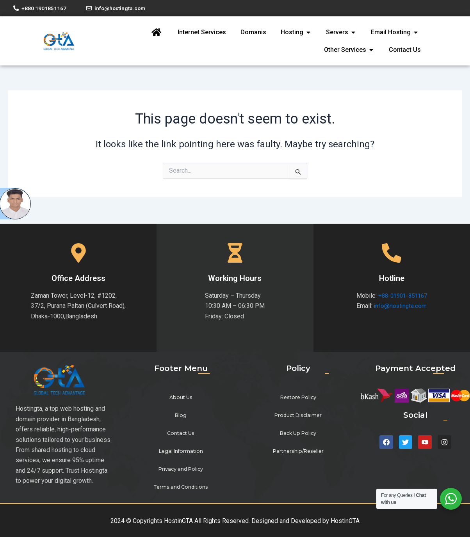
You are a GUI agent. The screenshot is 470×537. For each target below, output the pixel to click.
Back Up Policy (298, 433)
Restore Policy (298, 397)
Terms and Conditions (181, 487)
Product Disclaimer (298, 415)
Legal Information (180, 451)
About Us (181, 397)
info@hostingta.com (398, 306)
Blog (180, 415)
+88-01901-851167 (402, 295)
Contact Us (181, 433)
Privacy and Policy (181, 469)
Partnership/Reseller (298, 451)
